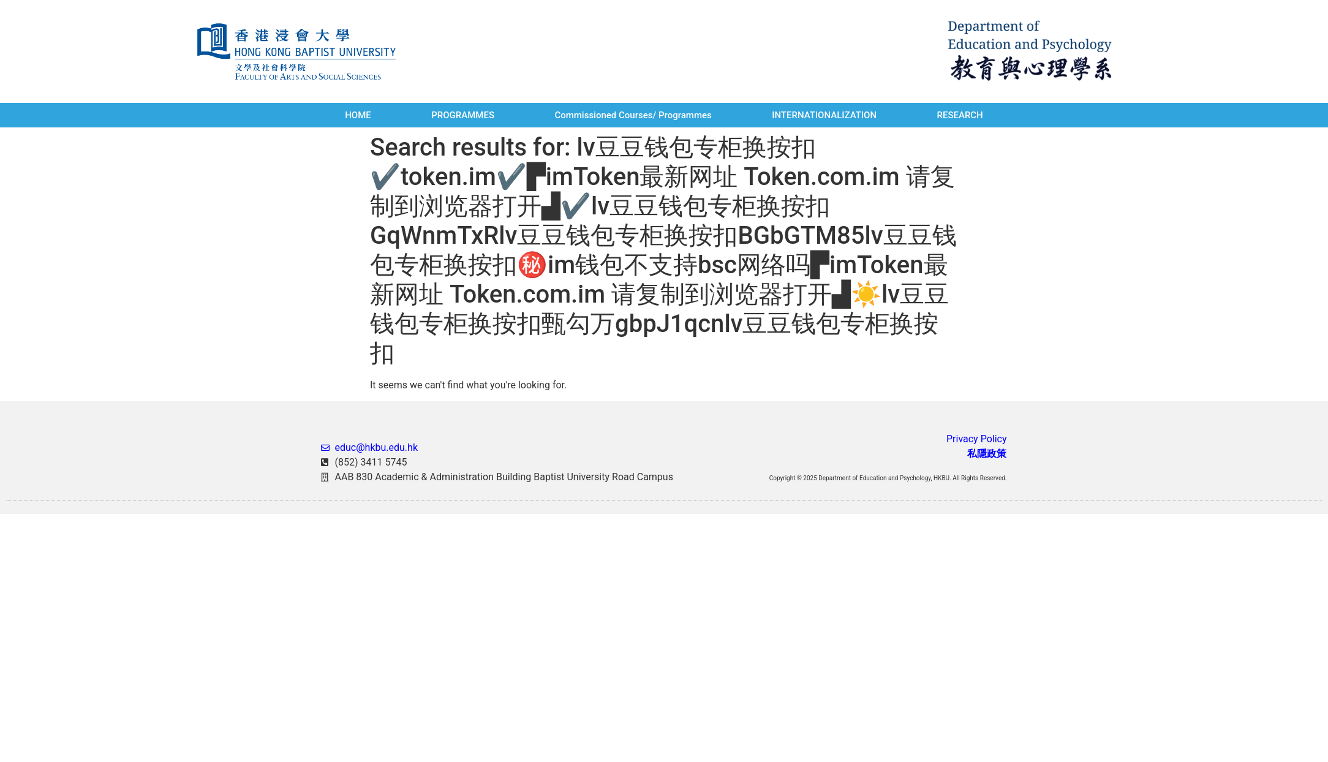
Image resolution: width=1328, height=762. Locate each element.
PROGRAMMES (462, 115)
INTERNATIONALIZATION (824, 115)
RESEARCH (960, 115)
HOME (358, 115)
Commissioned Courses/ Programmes (632, 115)
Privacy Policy (976, 439)
